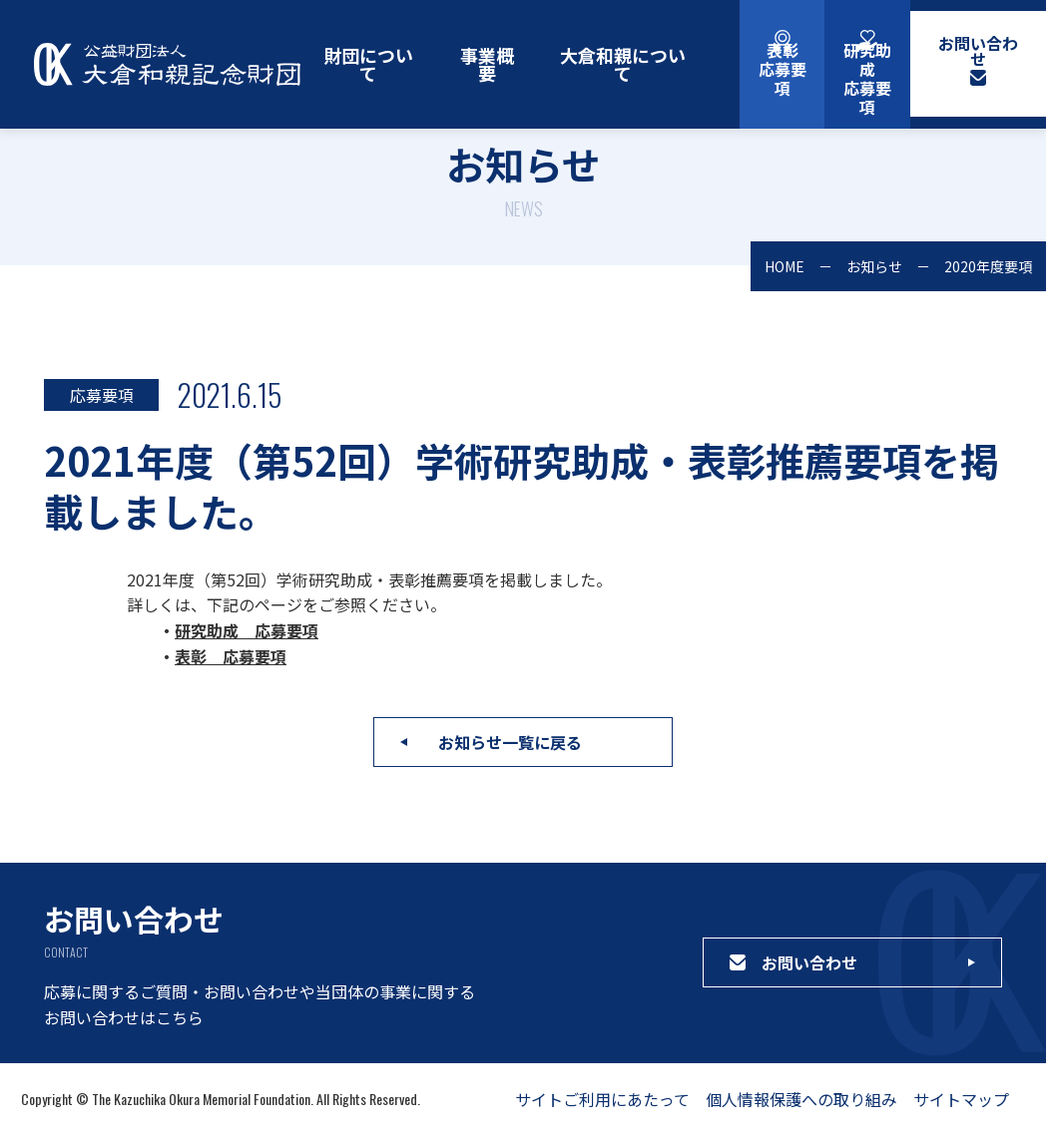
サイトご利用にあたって (602, 1099)
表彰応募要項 (782, 69)
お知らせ (874, 266)
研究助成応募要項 (867, 79)
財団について (368, 64)
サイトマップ (961, 1099)
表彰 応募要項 (230, 656)
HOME (784, 266)
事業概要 (487, 64)
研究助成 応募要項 (246, 630)
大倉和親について (623, 64)
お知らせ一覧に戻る (510, 742)
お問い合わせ (978, 51)
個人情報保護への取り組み (801, 1099)
